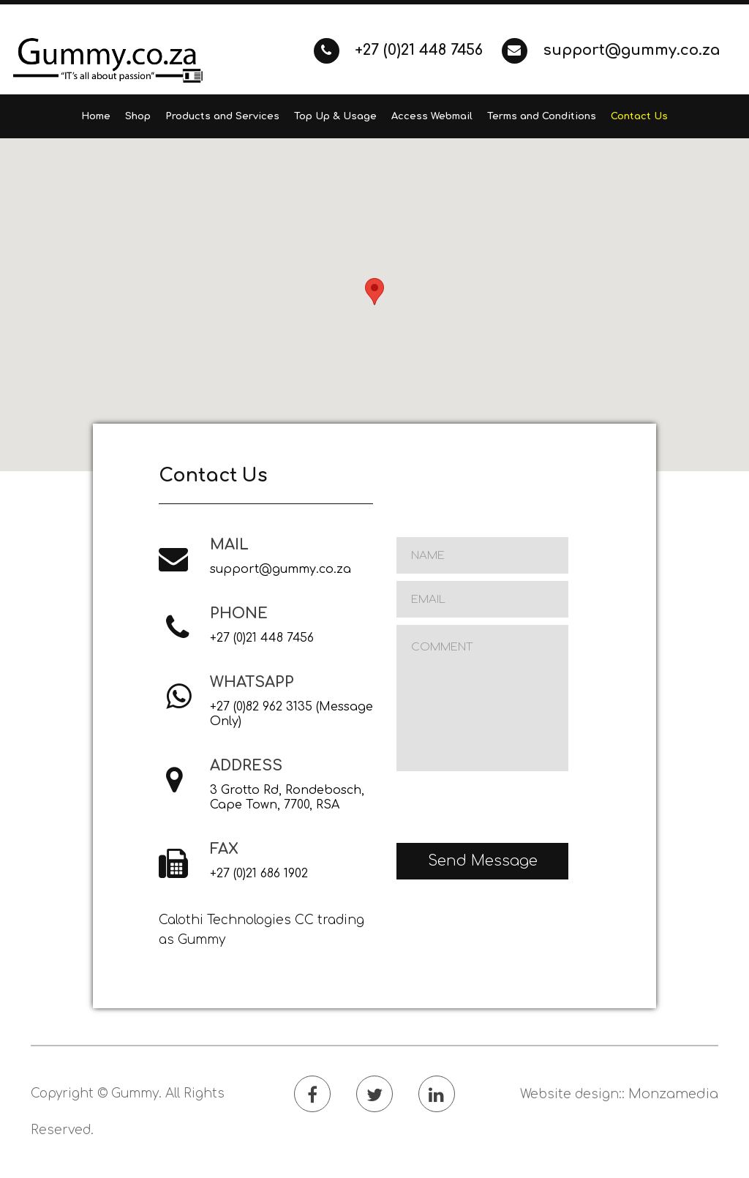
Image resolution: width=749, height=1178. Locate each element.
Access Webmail (432, 116)
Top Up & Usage (335, 116)
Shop (138, 116)
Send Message (483, 860)
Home (95, 116)
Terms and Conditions (541, 116)
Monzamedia (673, 1094)
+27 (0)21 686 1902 (259, 873)
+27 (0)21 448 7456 (400, 50)
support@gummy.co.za (611, 50)
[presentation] (507, 807)
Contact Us (639, 116)
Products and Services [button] (222, 116)
